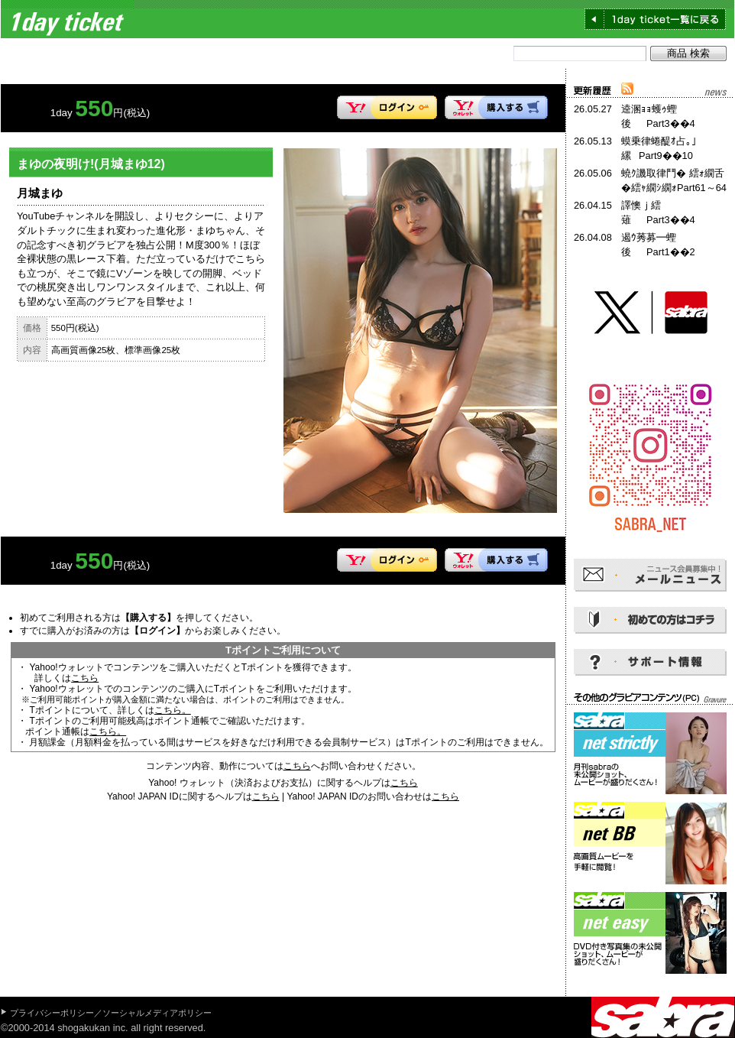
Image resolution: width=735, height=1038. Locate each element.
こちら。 (172, 710)
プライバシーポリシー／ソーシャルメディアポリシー (111, 1012)
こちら (85, 678)
